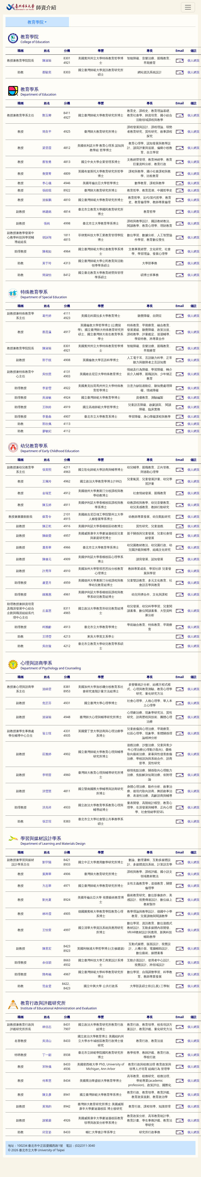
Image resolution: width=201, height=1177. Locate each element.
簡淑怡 (46, 275)
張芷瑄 (46, 821)
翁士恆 (46, 733)
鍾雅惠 (46, 594)
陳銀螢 (46, 535)
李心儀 (46, 183)
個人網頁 (193, 60)
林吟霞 (46, 914)
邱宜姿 (46, 1132)
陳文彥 (46, 1094)
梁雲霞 (46, 148)
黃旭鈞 (46, 1106)
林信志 (46, 1027)
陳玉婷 (46, 505)
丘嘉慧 (46, 611)
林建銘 (46, 211)
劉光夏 (46, 900)
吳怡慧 (46, 374)
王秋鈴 (46, 407)
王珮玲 (46, 481)
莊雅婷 (46, 754)
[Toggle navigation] (188, 7)
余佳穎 (46, 962)
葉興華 (46, 874)
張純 (47, 223)
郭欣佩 (46, 424)
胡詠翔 (46, 237)
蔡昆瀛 (46, 332)
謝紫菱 (46, 1120)
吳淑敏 (46, 397)
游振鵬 (46, 200)
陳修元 (46, 559)
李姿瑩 (46, 388)
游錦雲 (46, 689)
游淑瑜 (46, 717)
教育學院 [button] (36, 22)
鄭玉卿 (46, 115)
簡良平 (46, 131)
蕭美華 (46, 547)
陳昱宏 (46, 948)
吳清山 (46, 1041)
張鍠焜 (46, 190)
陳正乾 (46, 526)
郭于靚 (46, 360)
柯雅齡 (46, 627)
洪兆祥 (46, 807)
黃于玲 (46, 263)
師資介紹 (31, 7)
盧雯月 (46, 582)
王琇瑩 (46, 636)
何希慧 (46, 1080)
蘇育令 (46, 516)
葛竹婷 (46, 316)
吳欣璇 (46, 646)
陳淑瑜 (46, 60)
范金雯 (46, 986)
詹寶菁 (46, 173)
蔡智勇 (46, 162)
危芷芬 (46, 703)
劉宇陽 (46, 862)
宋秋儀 (46, 1066)
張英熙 (46, 469)
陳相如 (46, 251)
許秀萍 (46, 571)
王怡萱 (46, 930)
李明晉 (46, 775)
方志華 (46, 886)
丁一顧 (46, 1055)
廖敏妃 (46, 431)
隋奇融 (46, 974)
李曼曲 (46, 416)
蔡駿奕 (46, 72)
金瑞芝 (46, 493)
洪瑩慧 (46, 791)
